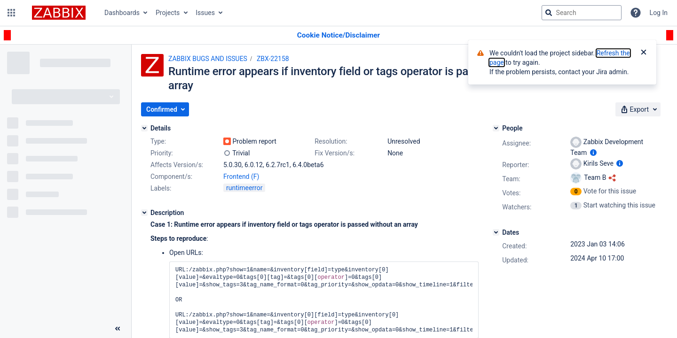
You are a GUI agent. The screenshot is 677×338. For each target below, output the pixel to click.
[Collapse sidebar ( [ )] (117, 329)
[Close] (643, 53)
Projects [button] (168, 12)
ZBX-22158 (273, 58)
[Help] (635, 12)
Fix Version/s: (334, 153)
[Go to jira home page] (58, 12)
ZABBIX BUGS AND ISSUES (207, 58)
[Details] (144, 128)
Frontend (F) (241, 176)
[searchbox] (582, 12)
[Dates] (496, 232)
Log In (659, 12)
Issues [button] (205, 12)
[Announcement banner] (338, 35)
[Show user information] (593, 152)
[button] (11, 12)
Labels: (160, 188)
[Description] (144, 212)
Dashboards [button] (122, 12)
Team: (511, 179)
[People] (496, 128)
